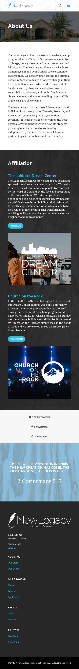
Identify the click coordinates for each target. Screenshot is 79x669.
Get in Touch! (41, 417)
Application (14, 597)
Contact (13, 629)
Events (12, 607)
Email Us (12, 548)
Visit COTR (16, 339)
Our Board (13, 568)
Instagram (41, 436)
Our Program (17, 579)
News (11, 613)
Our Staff (13, 562)
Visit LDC (15, 225)
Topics (11, 591)
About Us (14, 556)
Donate (12, 619)
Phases (12, 585)
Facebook (41, 426)
